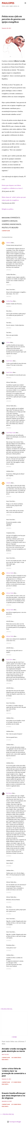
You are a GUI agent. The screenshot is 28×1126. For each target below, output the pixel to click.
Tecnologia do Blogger (14, 1121)
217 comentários (16, 1082)
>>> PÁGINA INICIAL (7, 1114)
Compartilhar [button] (6, 230)
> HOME (14, 1037)
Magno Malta (15, 224)
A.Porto (8, 342)
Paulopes (8, 3)
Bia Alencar (9, 793)
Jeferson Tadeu (9, 573)
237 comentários (16, 1104)
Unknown (8, 242)
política (5, 227)
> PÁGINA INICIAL (6, 1009)
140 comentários (16, 1057)
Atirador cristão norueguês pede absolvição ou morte (14, 1049)
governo (5, 224)
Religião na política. (8, 209)
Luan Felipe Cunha (10, 432)
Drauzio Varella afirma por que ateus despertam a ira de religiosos (13, 1095)
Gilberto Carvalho (9, 221)
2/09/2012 (8, 269)
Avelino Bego (9, 301)
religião (14, 227)
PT (10, 227)
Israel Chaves (9, 360)
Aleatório (8, 482)
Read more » (5, 1059)
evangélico (15, 218)
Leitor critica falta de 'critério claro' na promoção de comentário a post (14, 1072)
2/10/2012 (8, 726)
